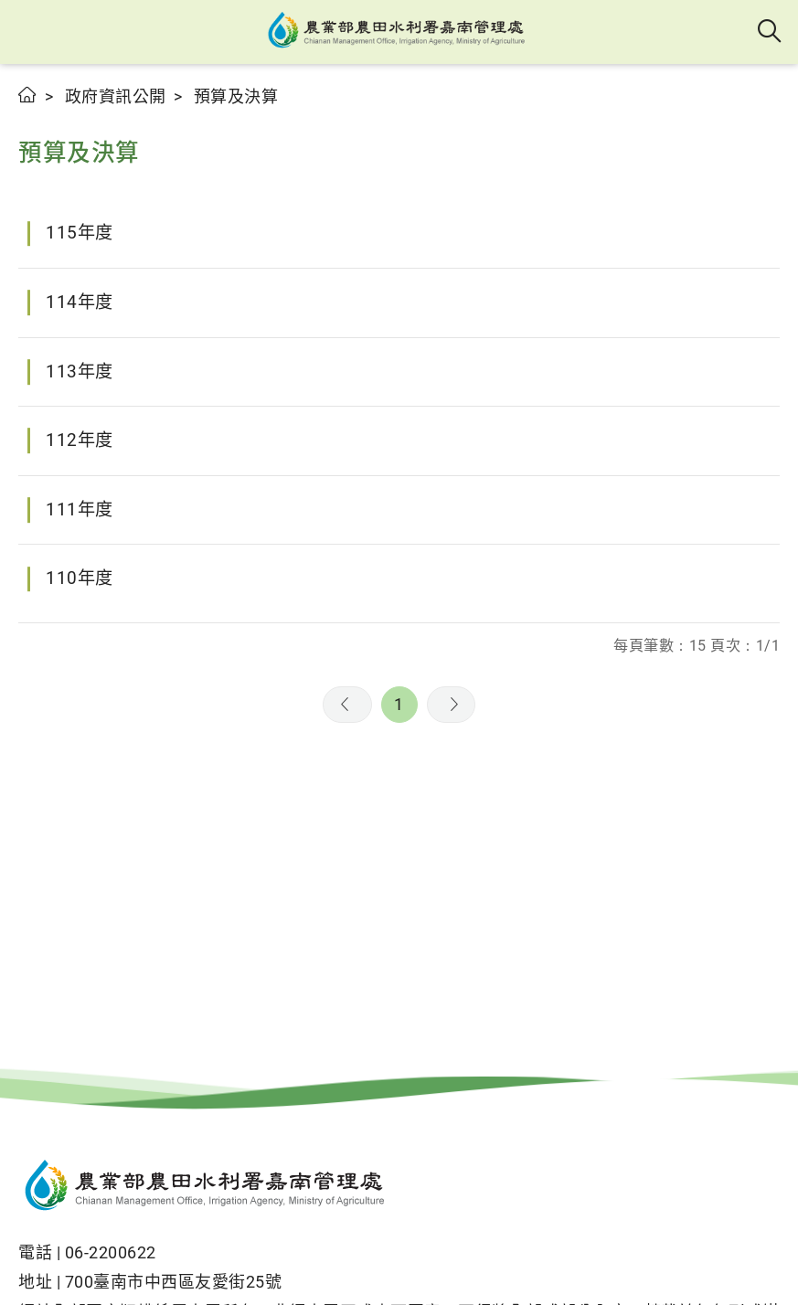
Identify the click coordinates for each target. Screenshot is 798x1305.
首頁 (27, 94)
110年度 (79, 578)
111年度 (79, 509)
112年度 (79, 440)
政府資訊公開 (115, 96)
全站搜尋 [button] (770, 32)
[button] (29, 32)
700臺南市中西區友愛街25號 (173, 1281)
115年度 (79, 232)
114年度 (79, 302)
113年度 (79, 371)
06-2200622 (110, 1252)
